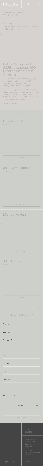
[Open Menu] (38, 4)
